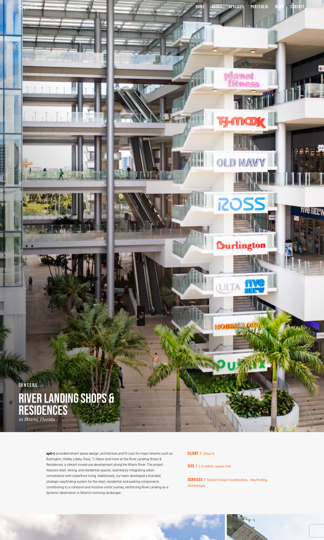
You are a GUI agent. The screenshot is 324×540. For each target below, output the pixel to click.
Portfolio (259, 7)
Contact (298, 7)
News (279, 7)
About (217, 7)
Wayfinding (258, 480)
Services (236, 7)
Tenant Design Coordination (227, 480)
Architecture (196, 486)
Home (200, 7)
